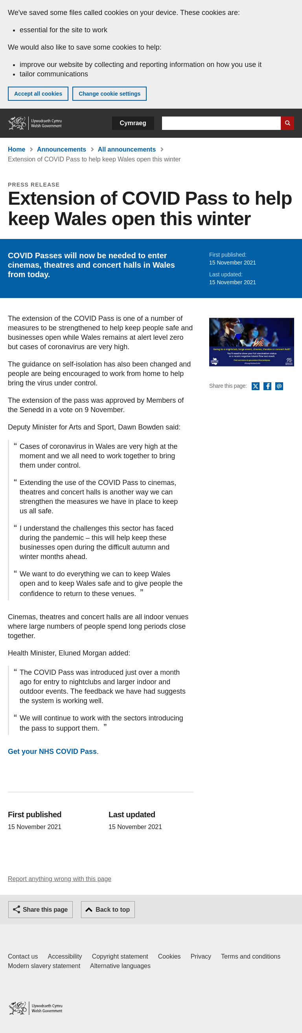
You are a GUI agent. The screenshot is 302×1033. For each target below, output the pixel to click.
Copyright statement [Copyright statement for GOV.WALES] (120, 956)
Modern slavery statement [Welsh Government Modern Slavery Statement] (44, 966)
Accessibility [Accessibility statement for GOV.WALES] (65, 956)
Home (16, 149)
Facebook (267, 386)
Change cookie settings (109, 94)
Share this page (45, 909)
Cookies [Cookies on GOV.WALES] (169, 956)
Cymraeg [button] (133, 123)
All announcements (127, 149)
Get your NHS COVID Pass (52, 751)
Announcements (61, 149)
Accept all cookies (38, 94)
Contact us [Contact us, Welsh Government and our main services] (23, 956)
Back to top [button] (113, 909)
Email (279, 386)
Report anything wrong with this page (59, 879)
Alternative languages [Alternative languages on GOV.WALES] (120, 966)
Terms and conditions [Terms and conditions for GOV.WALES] (250, 956)
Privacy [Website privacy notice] (201, 956)
